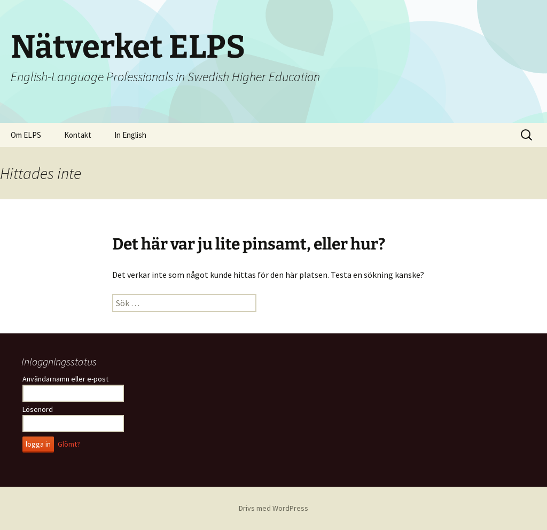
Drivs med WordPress (273, 508)
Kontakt (77, 135)
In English (130, 135)
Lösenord (37, 409)
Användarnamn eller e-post (65, 379)
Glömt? (69, 444)
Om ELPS (26, 135)
